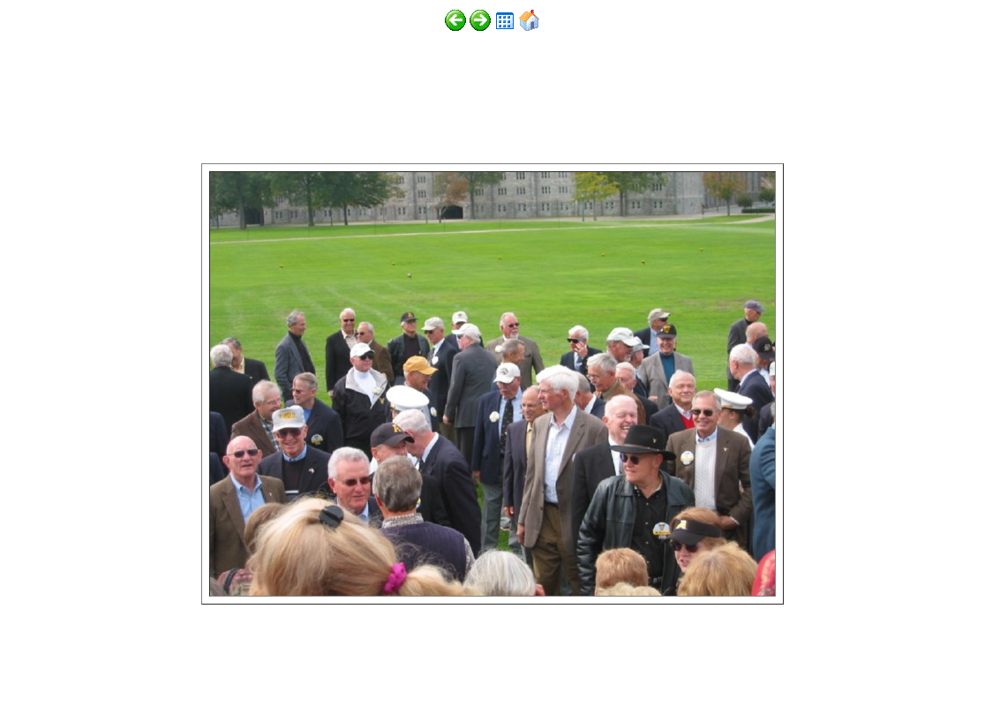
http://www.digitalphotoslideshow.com (246, 662)
